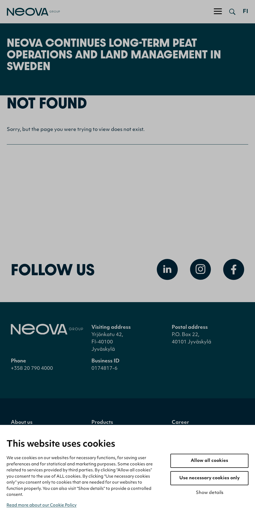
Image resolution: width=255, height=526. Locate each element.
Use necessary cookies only (209, 478)
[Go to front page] (30, 12)
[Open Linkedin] (167, 269)
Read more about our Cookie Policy (41, 505)
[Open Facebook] (233, 269)
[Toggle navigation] (218, 11)
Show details (209, 493)
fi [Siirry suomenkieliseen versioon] (245, 11)
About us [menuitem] (22, 422)
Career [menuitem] (180, 422)
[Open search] (232, 11)
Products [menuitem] (102, 422)
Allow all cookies (209, 461)
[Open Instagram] (200, 269)
